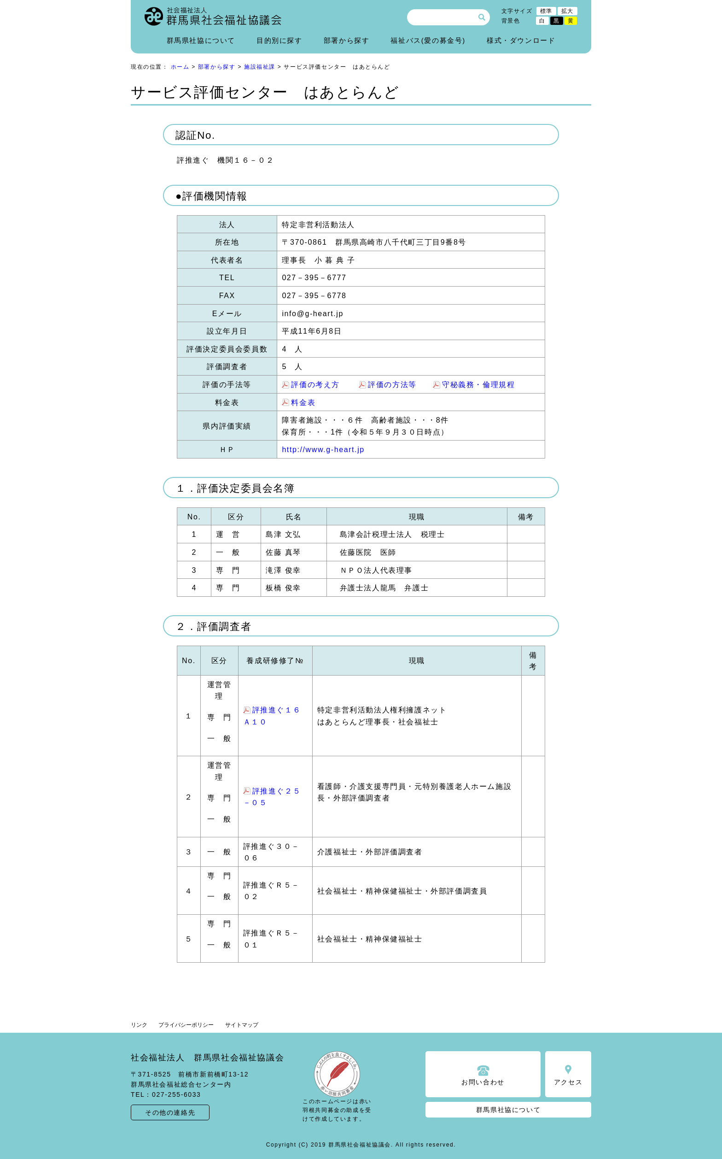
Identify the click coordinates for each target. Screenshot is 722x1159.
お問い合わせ (483, 1082)
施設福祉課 (259, 67)
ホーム (180, 67)
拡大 (567, 11)
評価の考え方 (315, 384)
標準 (546, 11)
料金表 (303, 402)
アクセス (568, 1082)
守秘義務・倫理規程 (478, 384)
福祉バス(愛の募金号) (428, 40)
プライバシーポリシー (186, 1025)
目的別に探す (279, 40)
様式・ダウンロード (521, 40)
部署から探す (347, 40)
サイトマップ (241, 1025)
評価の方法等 (392, 384)
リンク (139, 1025)
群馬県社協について (201, 40)
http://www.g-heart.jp (323, 449)
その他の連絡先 (170, 1112)
